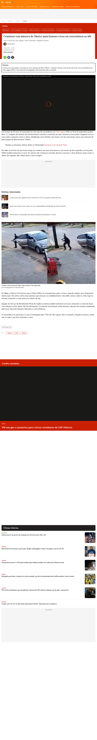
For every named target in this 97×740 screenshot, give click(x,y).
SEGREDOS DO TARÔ (57, 7)
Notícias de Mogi (48, 30)
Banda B (6, 30)
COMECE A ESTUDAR (31, 7)
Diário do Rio (76, 30)
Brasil (17, 21)
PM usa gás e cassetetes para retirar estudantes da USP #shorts (37, 427)
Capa (3, 21)
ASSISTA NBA (20, 7)
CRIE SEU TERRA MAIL (8, 7)
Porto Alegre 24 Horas (19, 30)
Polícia (16, 333)
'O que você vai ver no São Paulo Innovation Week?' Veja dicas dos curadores (29, 604)
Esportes (4, 533)
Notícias (10, 21)
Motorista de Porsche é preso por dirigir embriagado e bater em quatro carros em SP (33, 549)
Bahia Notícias (35, 30)
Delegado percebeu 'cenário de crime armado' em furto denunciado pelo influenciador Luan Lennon (38, 576)
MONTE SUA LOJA (45, 7)
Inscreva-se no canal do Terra (55, 145)
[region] (48, 14)
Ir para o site (9, 2)
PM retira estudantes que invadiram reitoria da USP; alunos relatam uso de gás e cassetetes (35, 590)
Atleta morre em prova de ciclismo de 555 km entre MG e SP (24, 535)
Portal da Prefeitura (63, 30)
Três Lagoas (60, 132)
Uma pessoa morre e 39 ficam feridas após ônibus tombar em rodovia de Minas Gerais (33, 562)
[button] (2, 2)
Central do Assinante (73, 7)
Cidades (25, 21)
